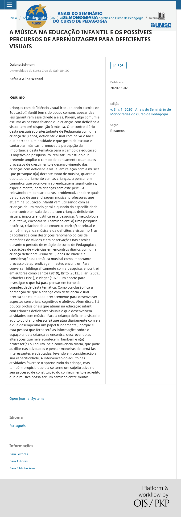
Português (17, 425)
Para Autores (18, 461)
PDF (120, 65)
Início (13, 18)
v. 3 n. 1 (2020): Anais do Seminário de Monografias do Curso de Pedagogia (90, 18)
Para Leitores (18, 454)
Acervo (28, 18)
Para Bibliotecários (22, 468)
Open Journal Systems (26, 398)
